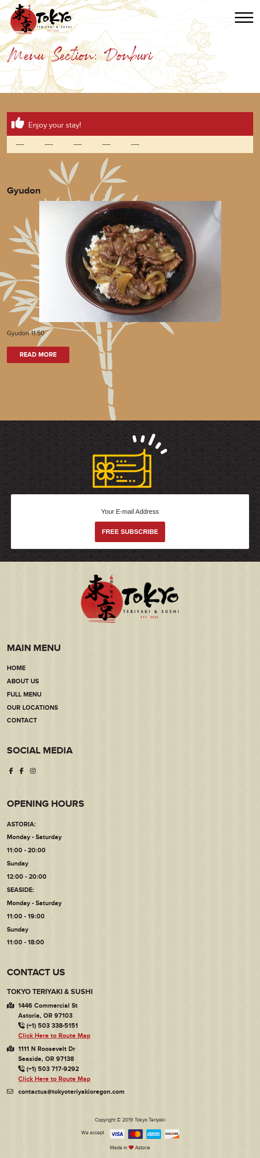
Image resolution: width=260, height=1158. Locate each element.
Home (16, 668)
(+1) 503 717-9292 (48, 1069)
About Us (23, 681)
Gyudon (24, 190)
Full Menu (24, 694)
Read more (38, 355)
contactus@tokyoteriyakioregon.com (71, 1092)
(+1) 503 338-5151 (48, 1026)
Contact (22, 720)
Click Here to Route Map (54, 1036)
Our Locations (32, 708)
